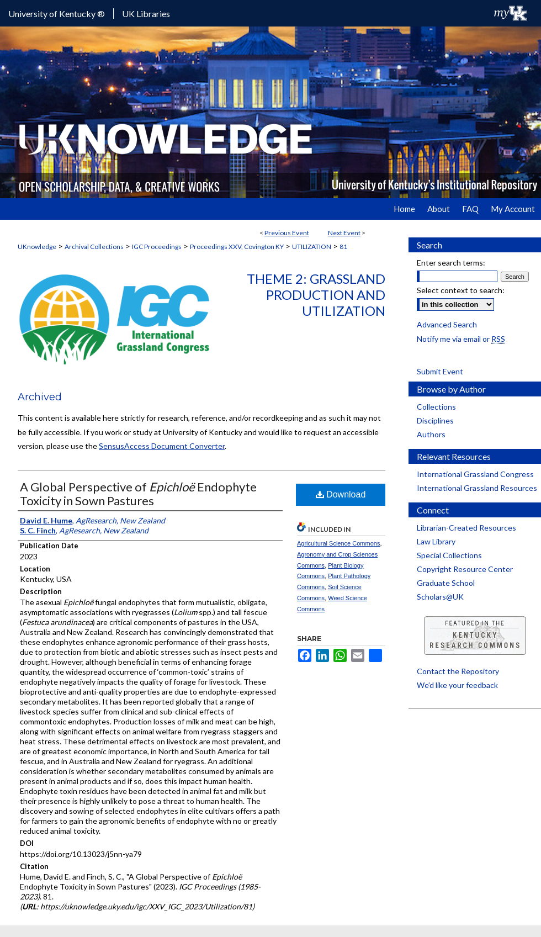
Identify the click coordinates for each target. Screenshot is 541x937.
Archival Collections (94, 246)
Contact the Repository (458, 671)
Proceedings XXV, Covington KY (237, 246)
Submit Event (440, 371)
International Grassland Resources (477, 488)
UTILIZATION (311, 246)
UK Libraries (146, 13)
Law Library (436, 541)
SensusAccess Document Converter (162, 446)
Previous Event (286, 233)
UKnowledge (37, 246)
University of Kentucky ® (56, 13)
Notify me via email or (461, 338)
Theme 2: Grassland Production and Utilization (316, 295)
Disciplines (435, 420)
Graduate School (446, 582)
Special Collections (449, 555)
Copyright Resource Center (465, 569)
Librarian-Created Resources (466, 527)
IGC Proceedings (157, 246)
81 (343, 246)
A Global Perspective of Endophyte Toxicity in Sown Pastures (138, 493)
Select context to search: (461, 290)
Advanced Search (447, 324)
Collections (436, 406)
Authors (431, 434)
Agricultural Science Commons (338, 543)
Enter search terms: (451, 262)
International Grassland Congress (475, 474)
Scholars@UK (440, 596)
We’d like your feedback (457, 685)
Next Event (344, 233)
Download (341, 494)
